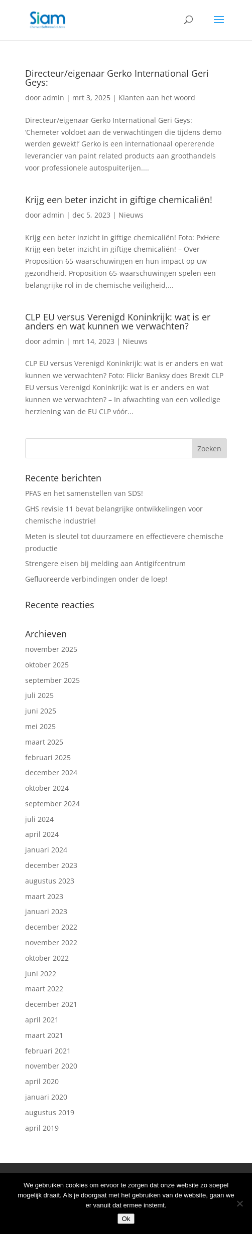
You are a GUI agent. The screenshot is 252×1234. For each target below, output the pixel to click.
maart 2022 (44, 988)
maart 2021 (44, 1035)
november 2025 (51, 649)
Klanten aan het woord (156, 97)
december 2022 (51, 927)
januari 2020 (46, 1097)
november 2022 (51, 942)
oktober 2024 (47, 788)
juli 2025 (39, 695)
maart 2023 (44, 896)
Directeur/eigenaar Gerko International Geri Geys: (117, 77)
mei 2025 (40, 726)
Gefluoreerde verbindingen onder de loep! (96, 579)
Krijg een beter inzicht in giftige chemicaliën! (118, 200)
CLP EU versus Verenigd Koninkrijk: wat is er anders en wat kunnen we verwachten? (117, 321)
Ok (125, 1218)
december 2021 (51, 1004)
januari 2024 (46, 849)
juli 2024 (39, 819)
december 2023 (51, 865)
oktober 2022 (47, 958)
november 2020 (51, 1066)
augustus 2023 (49, 881)
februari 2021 (48, 1050)
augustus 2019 (49, 1112)
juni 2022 (40, 973)
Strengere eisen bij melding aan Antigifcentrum (105, 563)
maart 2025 (44, 742)
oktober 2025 (47, 664)
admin (53, 97)
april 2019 (42, 1128)
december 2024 (51, 772)
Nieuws (131, 215)
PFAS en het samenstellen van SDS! (84, 493)
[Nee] (239, 1203)
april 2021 (42, 1019)
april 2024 (42, 834)
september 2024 (52, 803)
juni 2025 (40, 711)
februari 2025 (48, 757)
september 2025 (52, 680)
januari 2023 (46, 911)
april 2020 (42, 1081)
